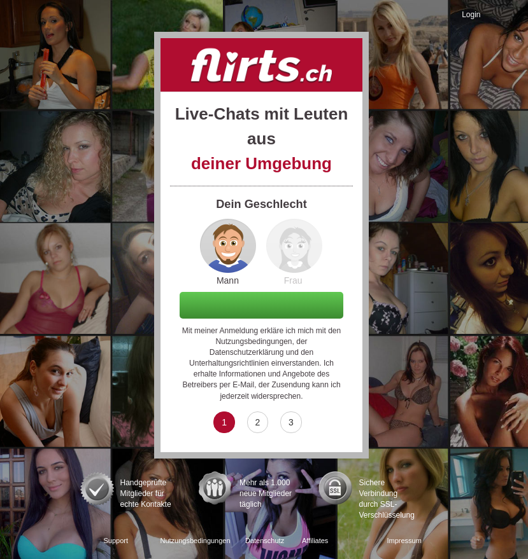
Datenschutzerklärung (247, 352)
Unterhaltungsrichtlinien (229, 363)
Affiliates (315, 540)
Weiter (261, 304)
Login (471, 14)
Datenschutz (264, 540)
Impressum (404, 540)
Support (116, 540)
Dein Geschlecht (261, 204)
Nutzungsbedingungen (253, 341)
